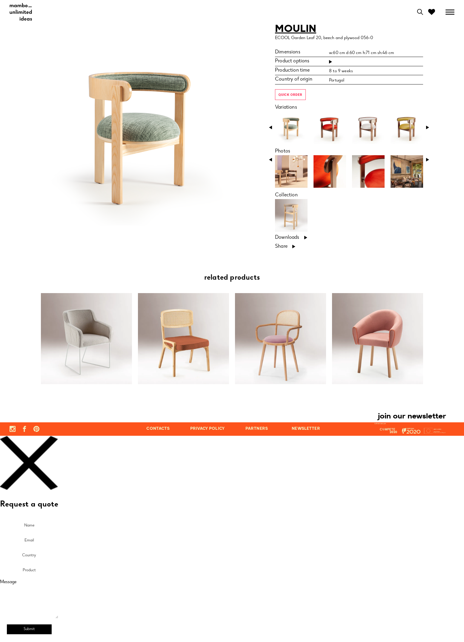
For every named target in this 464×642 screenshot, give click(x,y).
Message (8, 582)
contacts (158, 429)
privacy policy (207, 429)
